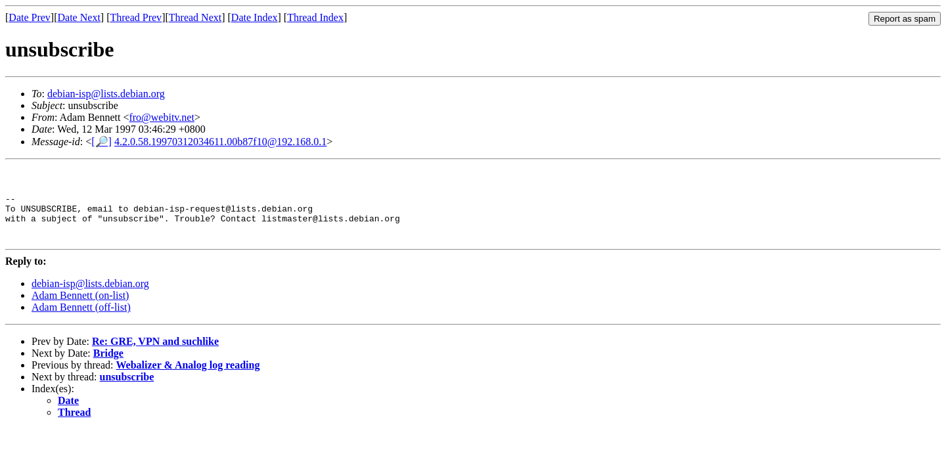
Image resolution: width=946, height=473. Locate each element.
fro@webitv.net (161, 117)
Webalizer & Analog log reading (187, 380)
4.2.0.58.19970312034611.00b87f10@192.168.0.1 (220, 141)
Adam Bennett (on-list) (80, 311)
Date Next (79, 17)
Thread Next (195, 17)
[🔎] (101, 141)
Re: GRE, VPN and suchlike (155, 357)
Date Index (254, 17)
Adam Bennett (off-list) (81, 322)
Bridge (108, 368)
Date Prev (30, 17)
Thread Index (315, 17)
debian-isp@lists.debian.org (106, 93)
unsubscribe (127, 392)
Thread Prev (136, 17)
